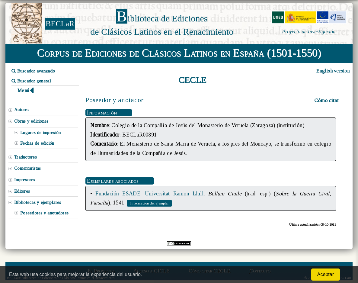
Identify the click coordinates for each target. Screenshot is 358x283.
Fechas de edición (37, 143)
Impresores (24, 179)
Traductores (25, 157)
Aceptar (325, 274)
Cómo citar (326, 100)
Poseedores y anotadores (44, 213)
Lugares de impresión (40, 132)
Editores (22, 191)
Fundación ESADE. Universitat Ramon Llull (149, 194)
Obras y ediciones (31, 121)
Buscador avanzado (33, 71)
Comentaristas (27, 168)
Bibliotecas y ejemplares (37, 202)
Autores (21, 109)
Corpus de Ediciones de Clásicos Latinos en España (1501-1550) (179, 53)
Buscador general (31, 81)
